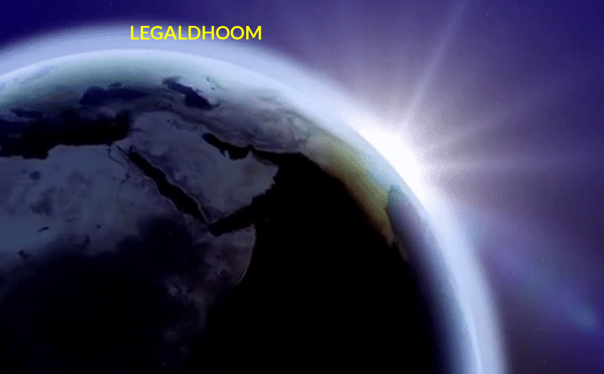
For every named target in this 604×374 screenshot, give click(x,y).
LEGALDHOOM (195, 32)
